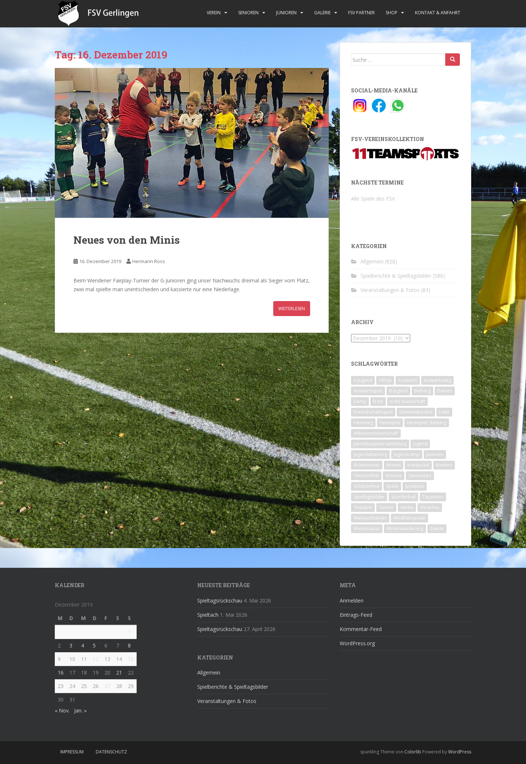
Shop (391, 12)
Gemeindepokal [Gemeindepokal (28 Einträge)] (415, 412)
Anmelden (351, 600)
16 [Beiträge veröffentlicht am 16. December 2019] (61, 672)
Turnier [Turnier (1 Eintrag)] (386, 507)
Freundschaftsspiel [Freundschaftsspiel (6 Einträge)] (373, 412)
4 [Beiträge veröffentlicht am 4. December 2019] (82, 645)
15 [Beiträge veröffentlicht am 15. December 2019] (131, 658)
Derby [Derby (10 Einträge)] (360, 401)
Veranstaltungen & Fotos (390, 289)
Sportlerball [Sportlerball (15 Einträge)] (403, 497)
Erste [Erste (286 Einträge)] (378, 401)
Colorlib (412, 752)
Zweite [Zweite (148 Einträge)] (437, 528)
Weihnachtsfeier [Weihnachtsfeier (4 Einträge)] (370, 518)
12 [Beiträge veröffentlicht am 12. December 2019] (96, 658)
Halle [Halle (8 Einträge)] (444, 412)
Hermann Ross (148, 261)
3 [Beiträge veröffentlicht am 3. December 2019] (70, 645)
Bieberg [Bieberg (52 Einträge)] (422, 391)
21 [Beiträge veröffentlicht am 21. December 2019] (119, 672)
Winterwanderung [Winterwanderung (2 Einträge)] (404, 528)
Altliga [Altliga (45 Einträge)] (385, 380)
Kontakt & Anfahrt (437, 12)
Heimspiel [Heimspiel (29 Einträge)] (390, 422)
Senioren (248, 12)
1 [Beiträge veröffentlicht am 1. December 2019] (129, 631)
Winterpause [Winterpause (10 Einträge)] (367, 528)
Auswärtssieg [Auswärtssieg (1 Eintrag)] (437, 380)
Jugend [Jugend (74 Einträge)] (420, 444)
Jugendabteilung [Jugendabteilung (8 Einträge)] (370, 454)
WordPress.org (357, 643)
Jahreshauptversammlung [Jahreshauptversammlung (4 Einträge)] (380, 444)
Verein (214, 12)
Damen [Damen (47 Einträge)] (444, 391)
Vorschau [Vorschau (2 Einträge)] (429, 507)
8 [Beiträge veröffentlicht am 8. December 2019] (129, 645)
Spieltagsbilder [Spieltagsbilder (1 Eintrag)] (369, 497)
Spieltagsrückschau (219, 600)
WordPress (459, 752)
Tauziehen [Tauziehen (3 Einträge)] (432, 497)
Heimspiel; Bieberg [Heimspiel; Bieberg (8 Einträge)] (426, 422)
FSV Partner (361, 12)
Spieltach (207, 614)
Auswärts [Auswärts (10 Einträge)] (407, 380)
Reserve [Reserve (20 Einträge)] (393, 475)
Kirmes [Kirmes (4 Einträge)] (393, 465)
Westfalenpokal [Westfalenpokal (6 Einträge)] (409, 518)
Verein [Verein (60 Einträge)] (406, 507)
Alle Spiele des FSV (373, 198)
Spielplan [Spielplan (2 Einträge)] (414, 486)
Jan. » (80, 710)
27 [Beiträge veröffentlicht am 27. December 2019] (107, 686)
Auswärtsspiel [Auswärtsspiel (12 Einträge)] (368, 391)
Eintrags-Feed (356, 614)
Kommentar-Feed (361, 629)
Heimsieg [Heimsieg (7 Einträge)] (363, 422)
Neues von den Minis (126, 240)
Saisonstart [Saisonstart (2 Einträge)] (419, 475)
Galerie (322, 12)
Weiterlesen (291, 308)
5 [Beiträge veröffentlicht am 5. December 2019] (94, 645)
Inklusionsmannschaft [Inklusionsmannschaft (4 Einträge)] (376, 433)
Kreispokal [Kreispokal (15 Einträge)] (418, 465)
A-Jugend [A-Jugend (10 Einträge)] (363, 380)
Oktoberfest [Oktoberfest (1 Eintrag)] (366, 475)
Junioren (286, 12)
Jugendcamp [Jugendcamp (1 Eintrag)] (407, 454)
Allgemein (372, 261)
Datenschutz (111, 752)
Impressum (72, 752)
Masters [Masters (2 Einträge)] (444, 465)
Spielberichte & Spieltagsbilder (396, 275)
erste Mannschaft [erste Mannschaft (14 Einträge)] (407, 401)
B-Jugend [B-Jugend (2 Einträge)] (398, 391)
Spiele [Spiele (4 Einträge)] (392, 486)
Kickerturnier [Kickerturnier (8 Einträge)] (367, 465)
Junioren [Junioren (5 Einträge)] (434, 454)
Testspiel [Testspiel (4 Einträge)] (363, 507)
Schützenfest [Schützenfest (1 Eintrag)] (367, 486)
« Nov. (62, 710)
